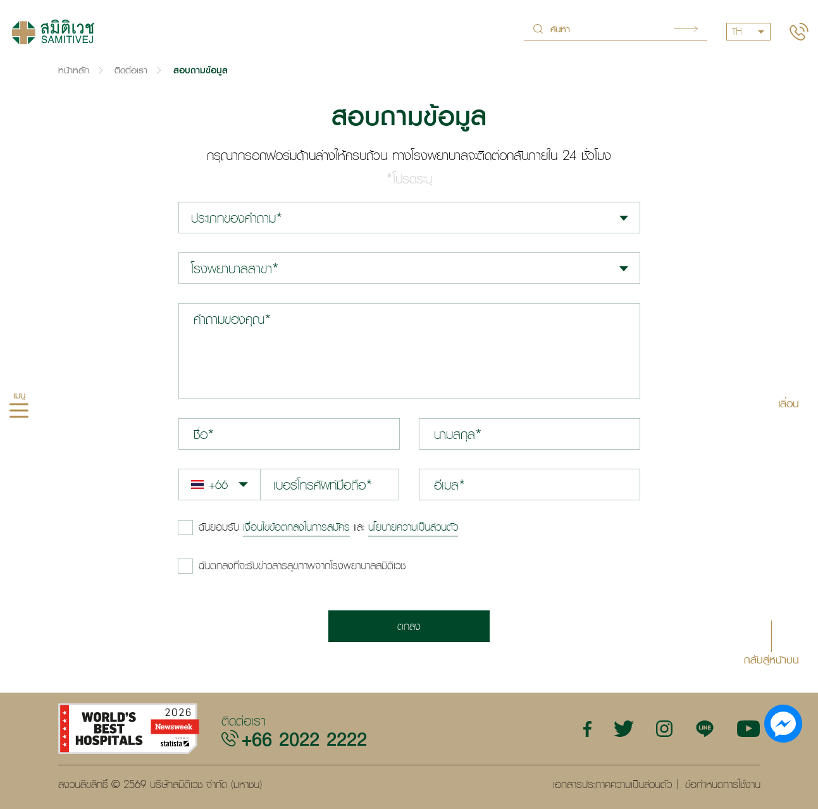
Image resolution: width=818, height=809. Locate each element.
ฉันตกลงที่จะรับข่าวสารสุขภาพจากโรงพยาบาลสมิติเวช (302, 565)
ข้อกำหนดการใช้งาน (722, 784)
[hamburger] (18, 411)
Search (686, 29)
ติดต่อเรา (131, 70)
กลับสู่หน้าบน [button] (771, 658)
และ (328, 526)
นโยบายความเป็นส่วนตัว (413, 526)
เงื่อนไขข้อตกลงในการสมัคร (296, 526)
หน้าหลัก (73, 70)
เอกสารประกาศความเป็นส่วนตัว (612, 784)
